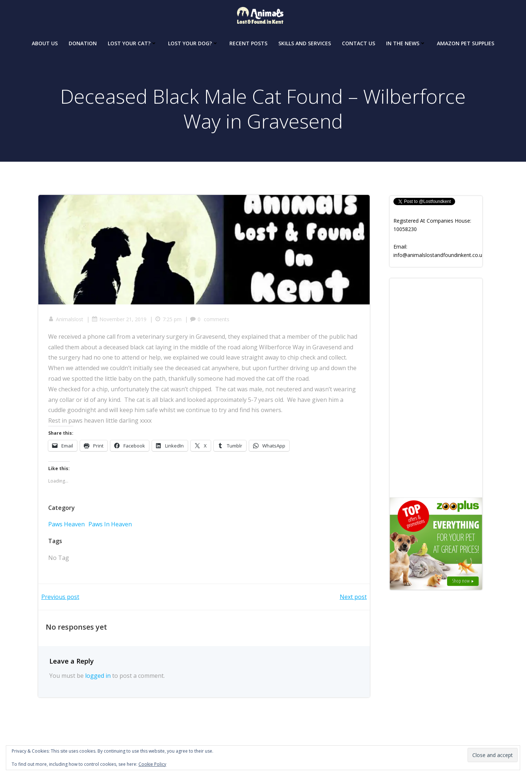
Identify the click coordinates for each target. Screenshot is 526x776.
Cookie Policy (152, 764)
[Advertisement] (436, 388)
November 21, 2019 (120, 321)
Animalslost (66, 321)
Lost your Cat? (132, 41)
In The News (406, 41)
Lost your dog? (193, 41)
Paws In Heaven (111, 526)
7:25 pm (169, 321)
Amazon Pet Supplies (465, 41)
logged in (98, 678)
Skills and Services (304, 41)
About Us (45, 41)
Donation (83, 41)
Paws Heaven (67, 526)
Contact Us (358, 41)
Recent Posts (248, 41)
